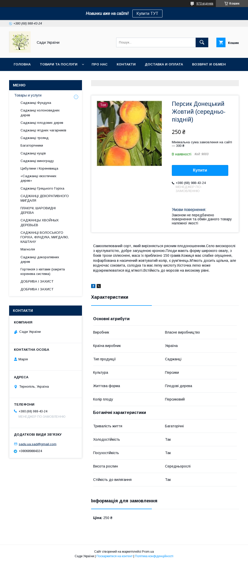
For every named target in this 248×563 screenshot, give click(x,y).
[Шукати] (202, 42)
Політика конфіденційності (154, 556)
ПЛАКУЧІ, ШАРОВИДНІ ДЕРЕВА (38, 210)
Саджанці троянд (34, 138)
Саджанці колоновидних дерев (40, 112)
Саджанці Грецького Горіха (42, 188)
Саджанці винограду (37, 161)
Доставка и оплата (164, 64)
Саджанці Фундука (35, 103)
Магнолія (27, 249)
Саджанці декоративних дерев (39, 259)
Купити (200, 170)
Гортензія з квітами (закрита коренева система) (42, 271)
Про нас (100, 64)
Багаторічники (31, 145)
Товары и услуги (28, 95)
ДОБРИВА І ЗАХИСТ (36, 281)
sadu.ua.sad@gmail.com (37, 444)
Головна (22, 64)
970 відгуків (204, 3)
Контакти (126, 64)
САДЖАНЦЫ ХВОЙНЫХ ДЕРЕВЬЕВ (39, 222)
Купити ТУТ (147, 13)
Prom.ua (148, 551)
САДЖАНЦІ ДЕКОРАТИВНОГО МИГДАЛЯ (44, 198)
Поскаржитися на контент (114, 556)
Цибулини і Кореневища (39, 168)
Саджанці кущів (33, 153)
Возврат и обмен (209, 64)
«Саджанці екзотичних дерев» (38, 178)
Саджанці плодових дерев (41, 123)
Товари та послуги (58, 64)
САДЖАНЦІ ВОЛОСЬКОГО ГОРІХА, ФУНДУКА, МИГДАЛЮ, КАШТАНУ (44, 237)
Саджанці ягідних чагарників (43, 130)
